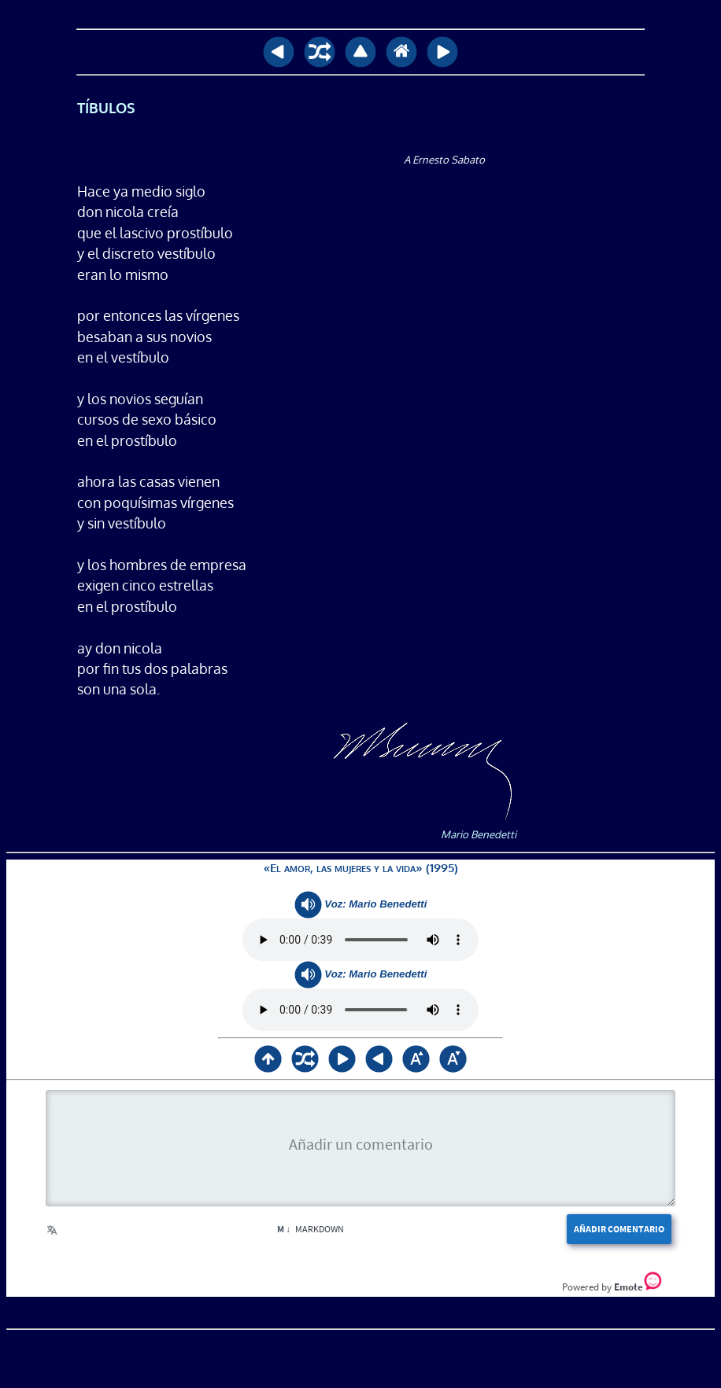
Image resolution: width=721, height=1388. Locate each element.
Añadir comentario (619, 1229)
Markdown (310, 1229)
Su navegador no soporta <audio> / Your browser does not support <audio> (360, 940)
